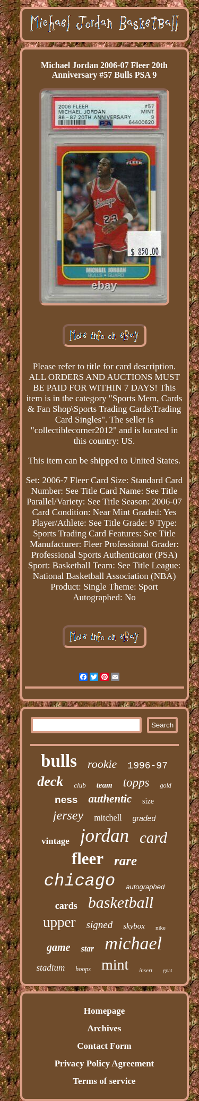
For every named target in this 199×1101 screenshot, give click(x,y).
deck (50, 781)
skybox (134, 926)
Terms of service (104, 1081)
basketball (120, 902)
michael (133, 943)
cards (66, 905)
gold (165, 785)
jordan (104, 835)
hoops (83, 969)
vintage (55, 841)
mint (114, 964)
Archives (105, 1028)
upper (59, 922)
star (87, 948)
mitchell (108, 817)
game (58, 947)
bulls (59, 761)
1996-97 (147, 765)
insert (145, 970)
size (148, 801)
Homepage (104, 1011)
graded (144, 818)
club (79, 785)
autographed (145, 887)
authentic (110, 798)
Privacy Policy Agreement (104, 1063)
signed (99, 924)
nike (160, 927)
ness (66, 799)
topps (136, 782)
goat (167, 970)
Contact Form (104, 1046)
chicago (79, 881)
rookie (102, 764)
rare (125, 861)
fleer (87, 858)
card (153, 837)
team (105, 785)
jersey (68, 815)
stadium (50, 968)
